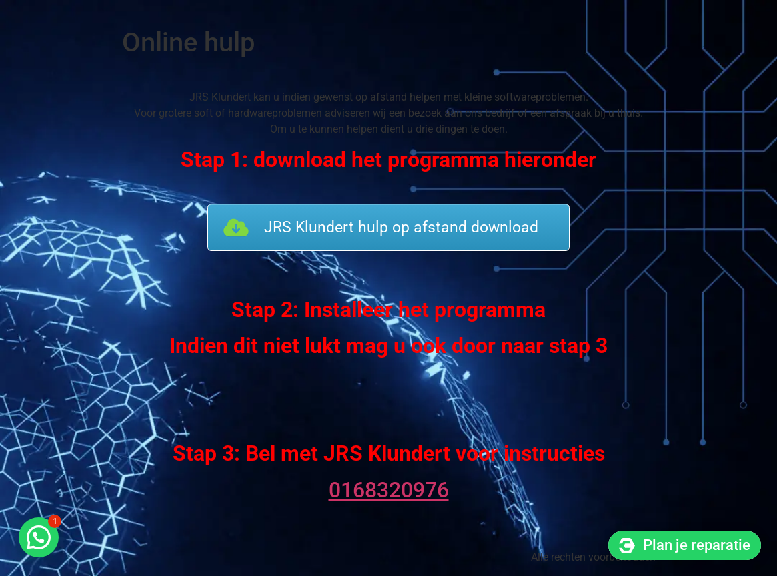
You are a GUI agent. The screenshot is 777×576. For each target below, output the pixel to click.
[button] (39, 537)
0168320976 (389, 490)
